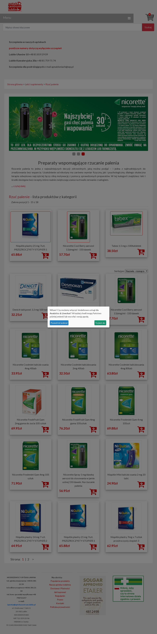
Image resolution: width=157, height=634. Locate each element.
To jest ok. (100, 323)
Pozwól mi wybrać (59, 323)
